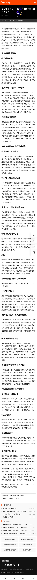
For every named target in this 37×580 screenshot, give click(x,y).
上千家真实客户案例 (10, 550)
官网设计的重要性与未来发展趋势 (11, 498)
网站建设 (6, 45)
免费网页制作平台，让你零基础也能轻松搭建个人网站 (20, 527)
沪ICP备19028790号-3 (18, 572)
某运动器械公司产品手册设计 (12, 514)
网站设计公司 (22, 484)
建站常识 (20, 20)
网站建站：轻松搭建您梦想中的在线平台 (12, 495)
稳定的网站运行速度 (10, 544)
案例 (23, 577)
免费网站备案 (27, 550)
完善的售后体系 (27, 544)
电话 (32, 577)
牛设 (4, 484)
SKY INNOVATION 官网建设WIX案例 (14, 511)
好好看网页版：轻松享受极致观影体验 (15, 530)
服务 (14, 577)
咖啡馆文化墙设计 (8, 517)
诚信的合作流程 (10, 539)
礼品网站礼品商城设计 (10, 508)
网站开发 (11, 127)
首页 (9, 20)
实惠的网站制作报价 (27, 539)
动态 (14, 20)
